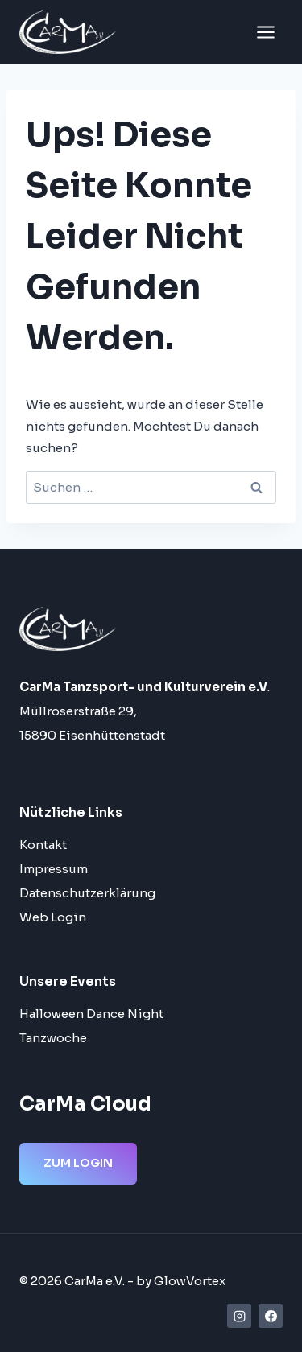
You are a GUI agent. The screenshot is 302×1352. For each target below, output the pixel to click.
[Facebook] (271, 1316)
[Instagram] (239, 1316)
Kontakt (43, 844)
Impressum (53, 868)
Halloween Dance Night (91, 1013)
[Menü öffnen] (265, 32)
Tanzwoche (53, 1037)
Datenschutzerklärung (87, 893)
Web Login (52, 917)
